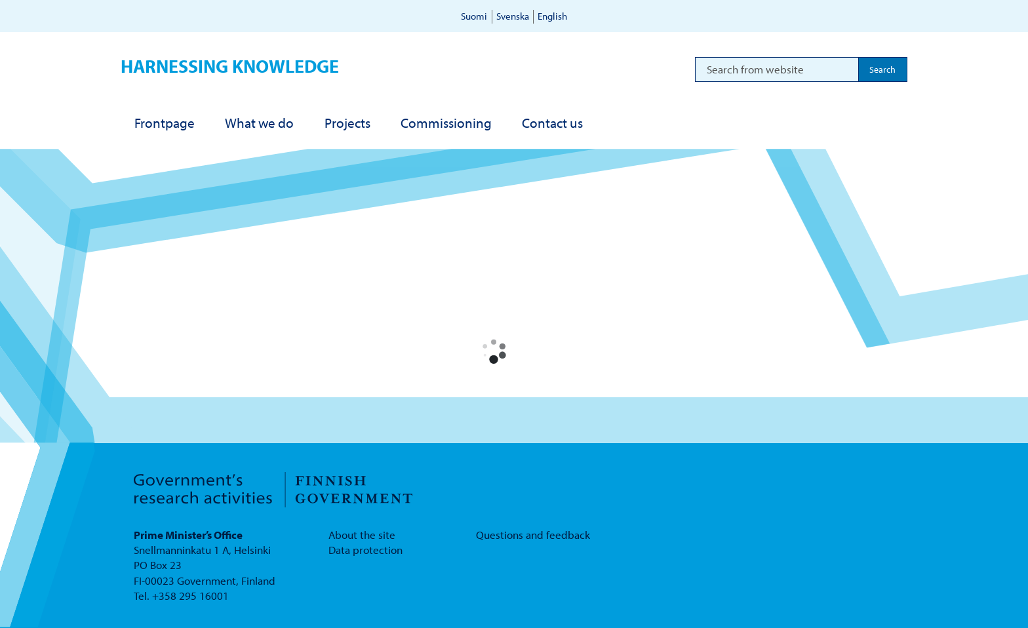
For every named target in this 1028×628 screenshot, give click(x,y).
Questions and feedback (533, 534)
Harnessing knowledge (230, 65)
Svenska (512, 16)
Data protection (365, 550)
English (552, 16)
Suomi (474, 16)
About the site (361, 534)
